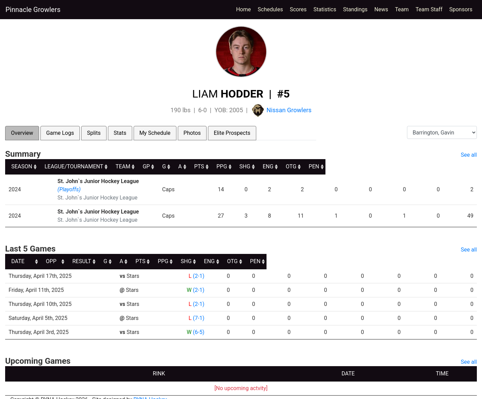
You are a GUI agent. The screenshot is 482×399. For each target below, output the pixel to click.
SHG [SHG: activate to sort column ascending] (375, 166)
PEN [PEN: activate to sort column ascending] (465, 166)
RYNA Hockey (150, 391)
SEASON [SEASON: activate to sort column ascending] (21, 166)
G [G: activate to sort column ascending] (269, 166)
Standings (355, 9)
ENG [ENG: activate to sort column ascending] (405, 166)
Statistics (326, 9)
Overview (22, 133)
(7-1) (198, 310)
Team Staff (429, 9)
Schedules (270, 9)
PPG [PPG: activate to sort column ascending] (345, 166)
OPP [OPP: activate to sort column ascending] (127, 253)
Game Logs (60, 133)
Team (402, 9)
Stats (120, 133)
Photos (192, 133)
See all (469, 155)
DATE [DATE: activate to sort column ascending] (17, 253)
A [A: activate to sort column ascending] (289, 166)
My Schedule (155, 133)
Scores (299, 9)
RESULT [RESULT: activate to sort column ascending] (192, 253)
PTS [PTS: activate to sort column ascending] (315, 166)
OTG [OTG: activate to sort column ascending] (435, 166)
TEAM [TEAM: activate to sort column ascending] (208, 166)
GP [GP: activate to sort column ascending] (245, 166)
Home (243, 9)
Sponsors (460, 9)
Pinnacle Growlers (33, 9)
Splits (94, 133)
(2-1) (198, 268)
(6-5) (198, 324)
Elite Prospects (232, 133)
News (381, 9)
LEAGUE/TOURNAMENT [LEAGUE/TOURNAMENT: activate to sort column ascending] (84, 166)
